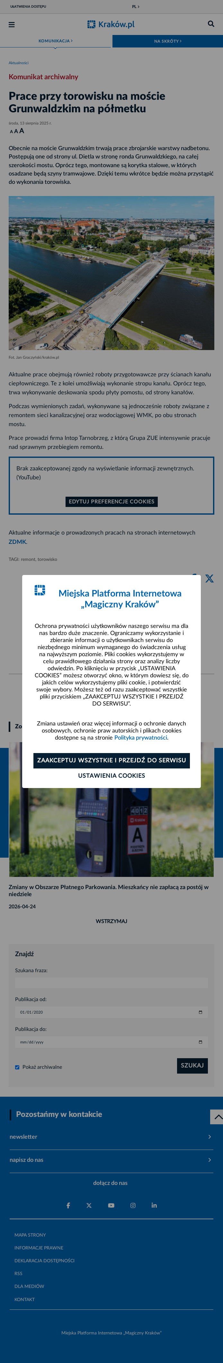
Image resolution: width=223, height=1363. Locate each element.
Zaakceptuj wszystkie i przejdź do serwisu (111, 761)
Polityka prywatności (140, 738)
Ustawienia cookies (111, 776)
